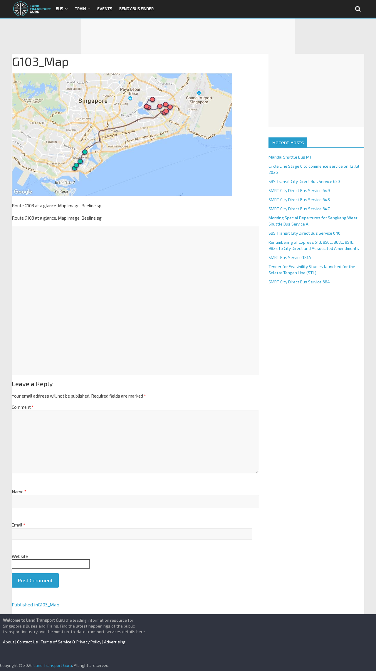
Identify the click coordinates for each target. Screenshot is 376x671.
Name (19, 491)
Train (80, 8)
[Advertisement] (188, 36)
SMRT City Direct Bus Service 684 (299, 281)
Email (18, 524)
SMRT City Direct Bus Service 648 (299, 199)
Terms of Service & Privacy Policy (71, 641)
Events (104, 8)
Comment (23, 407)
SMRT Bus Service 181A (289, 257)
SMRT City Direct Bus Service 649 (299, 190)
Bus (59, 8)
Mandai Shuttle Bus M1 (289, 156)
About (8, 641)
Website (20, 556)
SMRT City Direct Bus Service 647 (299, 208)
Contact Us (27, 641)
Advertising (114, 641)
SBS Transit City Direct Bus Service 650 (304, 181)
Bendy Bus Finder (136, 8)
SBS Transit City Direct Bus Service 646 (304, 233)
